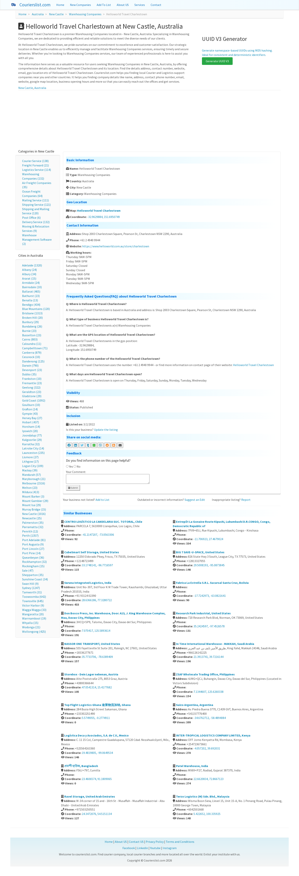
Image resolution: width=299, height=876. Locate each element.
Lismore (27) (30, 457)
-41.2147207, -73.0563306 (98, 534)
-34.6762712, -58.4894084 (210, 718)
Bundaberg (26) (32, 326)
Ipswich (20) (30, 431)
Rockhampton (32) (34, 562)
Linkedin (142, 848)
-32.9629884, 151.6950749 (103, 217)
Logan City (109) (32, 466)
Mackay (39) (29, 470)
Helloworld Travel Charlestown (99, 210)
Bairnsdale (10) (32, 287)
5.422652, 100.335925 (207, 814)
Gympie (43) (30, 413)
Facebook (128, 848)
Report (246, 500)
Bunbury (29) (30, 322)
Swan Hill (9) (30, 584)
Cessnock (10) (31, 357)
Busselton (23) (31, 335)
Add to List (102, 500)
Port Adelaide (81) (34, 540)
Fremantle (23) (32, 383)
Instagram (170, 848)
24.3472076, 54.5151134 (97, 814)
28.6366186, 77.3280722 (97, 600)
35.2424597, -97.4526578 (209, 626)
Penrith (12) (30, 531)
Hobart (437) (30, 422)
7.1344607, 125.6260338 (208, 692)
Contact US (136, 842)
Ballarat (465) (31, 291)
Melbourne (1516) (33, 483)
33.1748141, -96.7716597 (97, 565)
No (78, 466)
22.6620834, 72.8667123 (208, 779)
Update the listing (106, 430)
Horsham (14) (31, 426)
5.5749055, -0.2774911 (96, 718)
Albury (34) (29, 274)
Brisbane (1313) (32, 313)
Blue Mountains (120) (36, 309)
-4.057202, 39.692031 (207, 748)
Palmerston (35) (32, 522)
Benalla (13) (30, 300)
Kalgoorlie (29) (32, 440)
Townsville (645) (32, 601)
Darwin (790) (30, 365)
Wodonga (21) (31, 627)
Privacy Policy (155, 842)
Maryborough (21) (33, 479)
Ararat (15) (29, 278)
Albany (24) (29, 270)
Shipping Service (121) (36, 204)
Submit (73, 487)
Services (139, 5)
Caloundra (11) (31, 344)
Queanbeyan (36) (33, 557)
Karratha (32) (31, 444)
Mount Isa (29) (31, 505)
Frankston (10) (31, 379)
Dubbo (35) (29, 374)
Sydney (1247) (31, 588)
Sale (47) (27, 570)
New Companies (80, 5)
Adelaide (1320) (32, 265)
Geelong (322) (31, 387)
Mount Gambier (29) (35, 501)
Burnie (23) (29, 331)
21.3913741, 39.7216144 (208, 657)
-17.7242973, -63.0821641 (210, 596)
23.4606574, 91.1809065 (97, 779)
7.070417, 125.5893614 (96, 630)
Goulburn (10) (31, 405)
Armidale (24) (31, 283)
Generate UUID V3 (217, 61)
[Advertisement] (149, 119)
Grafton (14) (30, 409)
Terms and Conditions (180, 842)
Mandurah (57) (31, 475)
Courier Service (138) (35, 161)
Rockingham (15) (33, 566)
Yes (71, 466)
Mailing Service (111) (35, 200)
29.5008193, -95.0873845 (209, 565)
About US (123, 5)
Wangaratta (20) (33, 614)
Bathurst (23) (31, 296)
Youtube (155, 848)
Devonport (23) (32, 370)
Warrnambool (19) (34, 618)
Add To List (104, 5)
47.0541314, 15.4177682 (97, 687)
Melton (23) (29, 488)
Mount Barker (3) (33, 496)
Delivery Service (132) (36, 222)
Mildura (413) (30, 492)
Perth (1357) (30, 535)
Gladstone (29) (31, 396)
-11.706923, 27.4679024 (208, 539)
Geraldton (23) (31, 392)
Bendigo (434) (31, 305)
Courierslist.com (35, 5)
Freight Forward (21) (35, 165)
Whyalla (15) (30, 623)
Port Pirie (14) (31, 553)
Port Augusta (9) (33, 544)
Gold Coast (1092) (33, 400)
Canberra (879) (31, 352)
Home (60, 5)
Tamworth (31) (32, 592)
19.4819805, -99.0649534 (97, 753)
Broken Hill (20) (32, 317)
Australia (38, 14)
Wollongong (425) (34, 631)
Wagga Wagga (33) (34, 610)
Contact (156, 5)
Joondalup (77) (32, 435)
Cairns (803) (30, 339)
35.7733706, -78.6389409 (97, 657)
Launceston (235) (33, 453)
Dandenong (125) (33, 361)
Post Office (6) (31, 217)
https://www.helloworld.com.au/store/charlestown (115, 246)
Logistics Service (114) (36, 170)
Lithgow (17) (30, 461)
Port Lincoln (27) (33, 549)
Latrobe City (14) (33, 448)
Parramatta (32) (32, 527)
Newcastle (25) (32, 518)
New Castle (56, 14)
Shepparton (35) (32, 575)
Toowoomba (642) (34, 597)
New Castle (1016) (34, 514)
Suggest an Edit (195, 500)
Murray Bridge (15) (34, 509)
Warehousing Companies (85, 14)
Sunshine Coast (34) (35, 579)
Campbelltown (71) (34, 348)
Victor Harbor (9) (33, 605)
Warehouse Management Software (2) (37, 239)
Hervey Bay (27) (32, 418)
